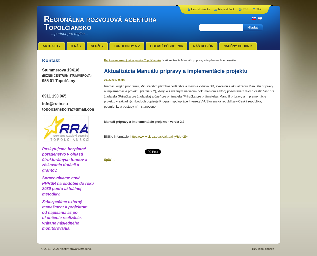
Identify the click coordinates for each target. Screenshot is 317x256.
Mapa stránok (226, 9)
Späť (107, 159)
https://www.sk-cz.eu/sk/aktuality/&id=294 (159, 136)
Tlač (259, 9)
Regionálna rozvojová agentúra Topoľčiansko (132, 60)
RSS (245, 9)
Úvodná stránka (200, 9)
